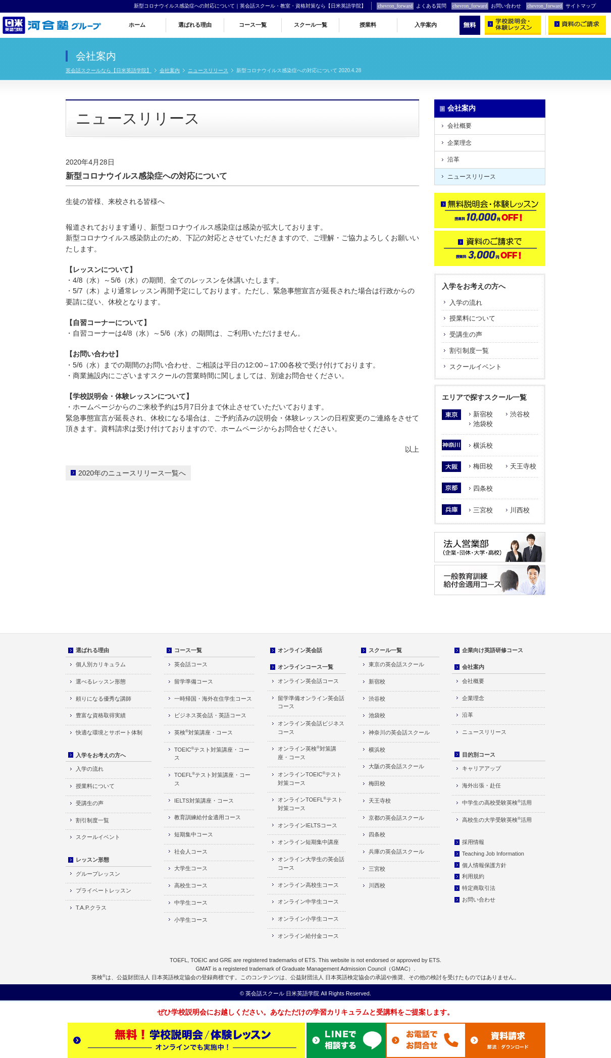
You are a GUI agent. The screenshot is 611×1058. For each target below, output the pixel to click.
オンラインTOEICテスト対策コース (310, 778)
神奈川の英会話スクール (399, 732)
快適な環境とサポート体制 (109, 732)
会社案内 (170, 70)
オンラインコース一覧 (305, 667)
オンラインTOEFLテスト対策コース (310, 803)
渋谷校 (520, 414)
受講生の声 (465, 334)
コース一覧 (253, 25)
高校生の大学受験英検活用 (497, 819)
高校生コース (191, 885)
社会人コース (191, 852)
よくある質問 (411, 6)
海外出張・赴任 (481, 785)
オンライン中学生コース (308, 901)
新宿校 (483, 414)
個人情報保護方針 (484, 865)
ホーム (137, 25)
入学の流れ (465, 302)
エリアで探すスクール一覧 (484, 397)
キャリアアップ (481, 768)
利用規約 (473, 876)
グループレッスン (98, 874)
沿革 (453, 159)
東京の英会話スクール (396, 664)
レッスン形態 (92, 860)
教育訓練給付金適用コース (207, 817)
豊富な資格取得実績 (101, 715)
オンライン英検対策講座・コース (307, 752)
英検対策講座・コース (203, 732)
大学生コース (191, 868)
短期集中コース (193, 834)
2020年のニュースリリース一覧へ (132, 473)
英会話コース (191, 664)
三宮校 (483, 510)
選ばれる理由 (195, 25)
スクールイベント (475, 367)
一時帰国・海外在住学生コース (213, 699)
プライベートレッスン (103, 890)
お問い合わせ (486, 6)
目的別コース (478, 755)
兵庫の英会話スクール (396, 852)
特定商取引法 (478, 888)
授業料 (368, 25)
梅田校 (483, 466)
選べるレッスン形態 (101, 681)
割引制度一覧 (469, 350)
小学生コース (191, 920)
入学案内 (426, 25)
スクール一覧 (310, 25)
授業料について (472, 318)
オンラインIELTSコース (307, 825)
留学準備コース (193, 681)
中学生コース (191, 903)
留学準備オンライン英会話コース (311, 702)
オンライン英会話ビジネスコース (311, 727)
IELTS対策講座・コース (204, 801)
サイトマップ (561, 6)
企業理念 (459, 143)
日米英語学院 (302, 993)
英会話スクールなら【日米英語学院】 (108, 70)
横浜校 (483, 445)
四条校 (483, 488)
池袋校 (483, 424)
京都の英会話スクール (396, 818)
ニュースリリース (208, 70)
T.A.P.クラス (91, 908)
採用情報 (473, 842)
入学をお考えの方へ (473, 286)
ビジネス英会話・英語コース (210, 715)
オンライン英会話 (300, 650)
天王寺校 (523, 466)
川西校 (520, 510)
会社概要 (459, 126)
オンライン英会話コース (308, 681)
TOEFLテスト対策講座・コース (212, 778)
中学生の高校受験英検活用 (497, 802)
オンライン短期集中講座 (308, 842)
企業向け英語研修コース (492, 650)
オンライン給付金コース (308, 936)
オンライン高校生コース (308, 885)
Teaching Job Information (493, 854)
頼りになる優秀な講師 (103, 699)
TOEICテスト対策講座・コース (211, 753)
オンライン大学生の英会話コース (311, 863)
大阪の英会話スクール (396, 766)
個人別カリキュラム (101, 664)
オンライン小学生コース (308, 919)
